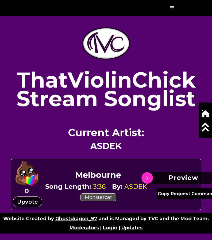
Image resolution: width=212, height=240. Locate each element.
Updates (131, 228)
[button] (172, 8)
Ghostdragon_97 (76, 219)
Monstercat (98, 197)
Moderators (84, 228)
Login (110, 228)
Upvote (27, 202)
